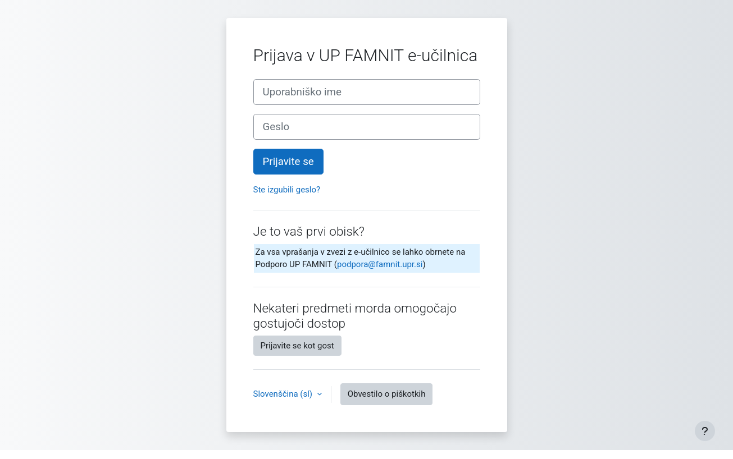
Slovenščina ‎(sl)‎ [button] (284, 394)
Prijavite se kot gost (297, 346)
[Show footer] (705, 431)
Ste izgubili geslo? (287, 190)
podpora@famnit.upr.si (379, 264)
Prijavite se (288, 161)
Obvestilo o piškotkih (387, 394)
